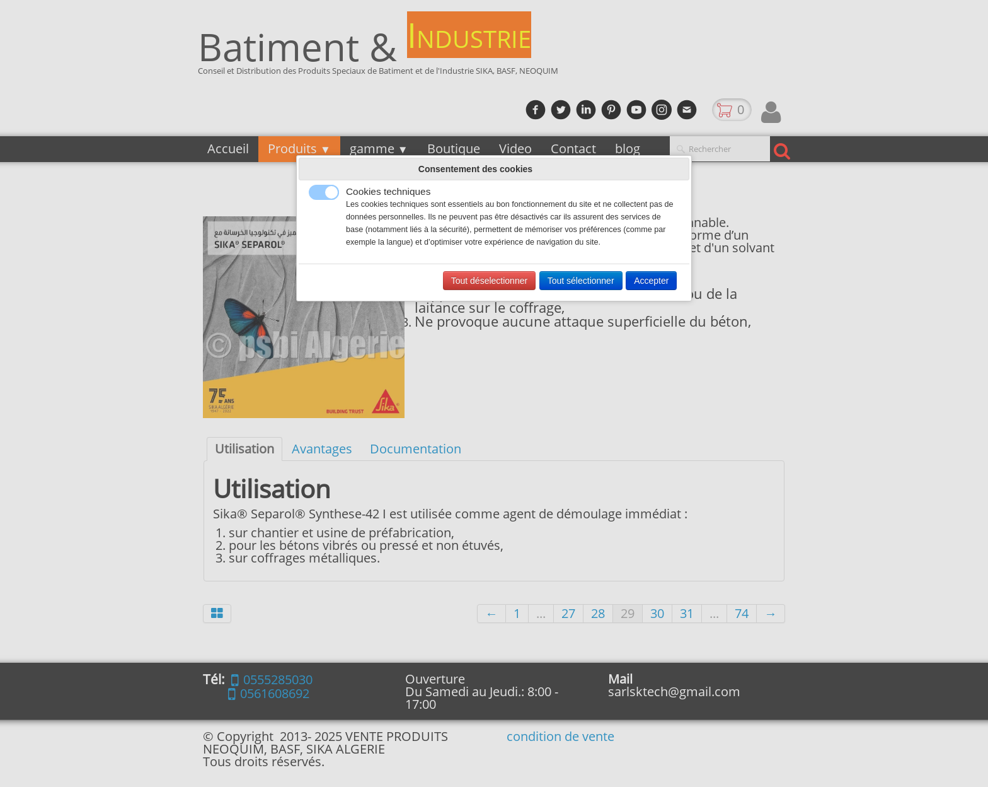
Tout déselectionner (489, 281)
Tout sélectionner (581, 281)
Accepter (651, 281)
